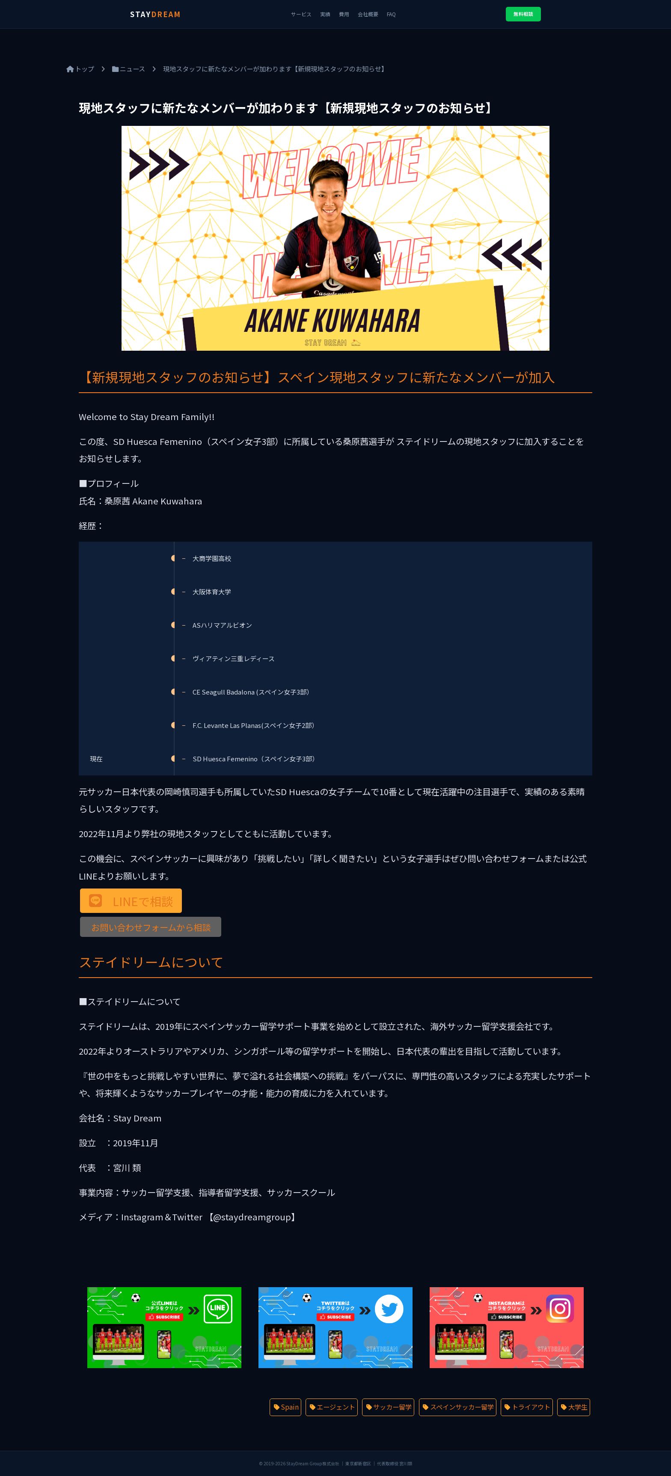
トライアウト (531, 1406)
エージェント (336, 1406)
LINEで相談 (143, 900)
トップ (80, 68)
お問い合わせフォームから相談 (151, 926)
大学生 (578, 1406)
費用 (344, 14)
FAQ (391, 14)
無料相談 (523, 13)
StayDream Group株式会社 (312, 1463)
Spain (290, 1406)
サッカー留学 (392, 1406)
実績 (325, 14)
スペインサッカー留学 (462, 1406)
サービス (301, 14)
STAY (155, 14)
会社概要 (368, 14)
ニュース (128, 68)
